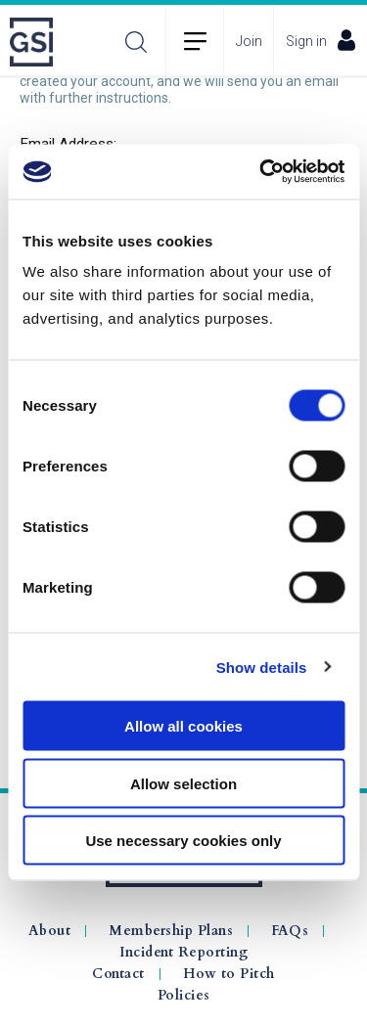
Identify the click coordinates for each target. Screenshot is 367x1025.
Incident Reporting (183, 952)
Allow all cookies (183, 726)
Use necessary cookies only (183, 840)
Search (136, 41)
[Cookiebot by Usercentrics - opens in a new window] (261, 172)
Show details (261, 666)
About (49, 931)
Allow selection (183, 783)
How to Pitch (229, 974)
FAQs (289, 931)
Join (249, 41)
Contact (118, 974)
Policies (184, 996)
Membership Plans (171, 931)
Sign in (320, 40)
